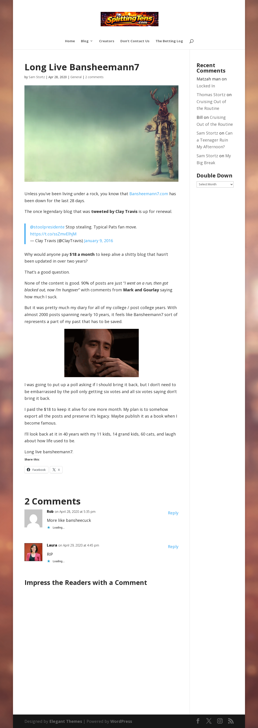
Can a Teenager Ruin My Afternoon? (214, 139)
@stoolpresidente (47, 227)
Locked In (206, 86)
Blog (85, 41)
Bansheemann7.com (148, 193)
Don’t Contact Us (135, 41)
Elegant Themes (65, 721)
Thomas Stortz (211, 94)
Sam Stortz (37, 77)
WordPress (121, 721)
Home (70, 41)
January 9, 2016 (98, 240)
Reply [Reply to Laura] (173, 546)
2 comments (94, 77)
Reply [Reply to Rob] (173, 513)
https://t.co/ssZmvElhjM (53, 234)
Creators (106, 41)
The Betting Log (169, 41)
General (76, 77)
